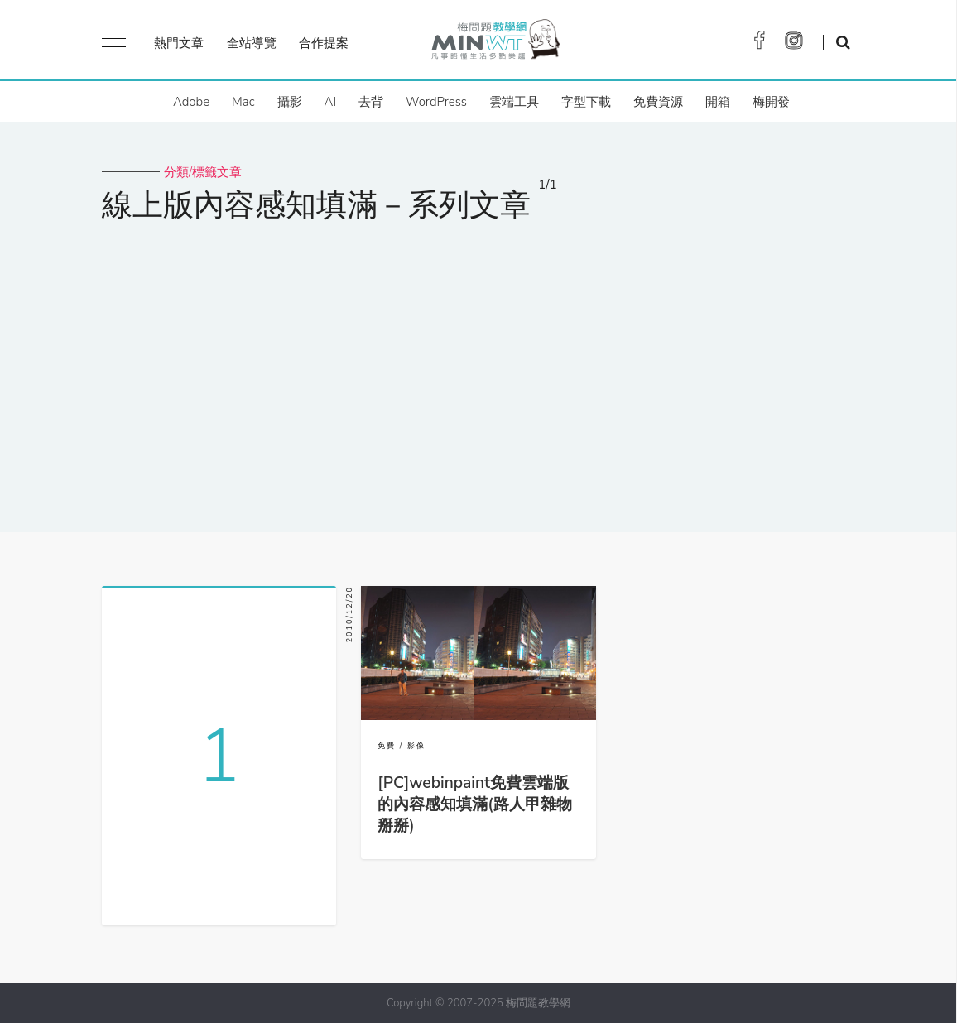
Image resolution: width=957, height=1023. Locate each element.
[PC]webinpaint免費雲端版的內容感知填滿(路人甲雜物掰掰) (474, 804)
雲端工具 (514, 102)
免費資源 (658, 102)
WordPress (436, 102)
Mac (243, 102)
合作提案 (324, 43)
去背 (370, 102)
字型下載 (586, 102)
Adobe (191, 102)
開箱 (717, 102)
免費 (387, 746)
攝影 (289, 102)
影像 (416, 746)
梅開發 (771, 102)
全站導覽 (252, 43)
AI (331, 102)
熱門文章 (179, 43)
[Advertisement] (478, 367)
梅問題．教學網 (494, 43)
